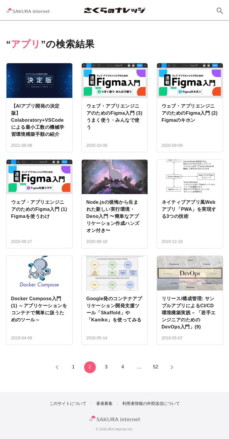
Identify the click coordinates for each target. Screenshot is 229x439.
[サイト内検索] (220, 10)
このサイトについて (67, 403)
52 (155, 366)
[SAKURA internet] (28, 10)
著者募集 (104, 403)
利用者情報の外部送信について (151, 403)
